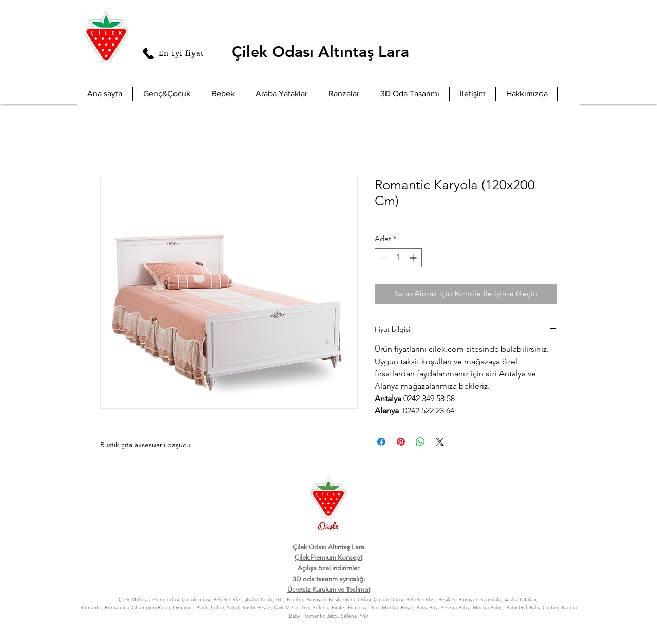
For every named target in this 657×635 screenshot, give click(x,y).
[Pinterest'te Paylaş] (401, 441)
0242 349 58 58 (429, 398)
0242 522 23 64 (428, 410)
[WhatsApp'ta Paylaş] (420, 441)
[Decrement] (382, 258)
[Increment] (414, 258)
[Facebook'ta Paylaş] (381, 441)
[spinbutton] (398, 258)
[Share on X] (440, 441)
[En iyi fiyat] (172, 53)
